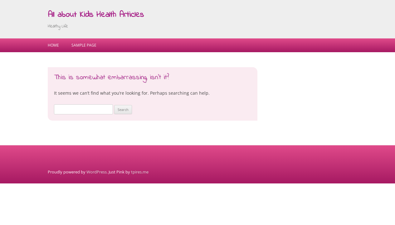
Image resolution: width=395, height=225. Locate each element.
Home (53, 45)
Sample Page (83, 45)
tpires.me (140, 172)
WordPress (96, 172)
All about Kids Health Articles (96, 15)
